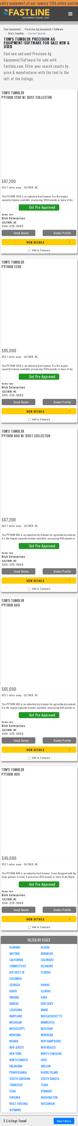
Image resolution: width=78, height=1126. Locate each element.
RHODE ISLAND (49, 1072)
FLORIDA (46, 972)
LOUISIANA (15, 1009)
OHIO (44, 1059)
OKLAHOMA (15, 1066)
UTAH (12, 1091)
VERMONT (46, 1091)
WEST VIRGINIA (18, 1103)
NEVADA (13, 1041)
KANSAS (14, 1003)
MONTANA (15, 1034)
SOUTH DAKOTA (50, 1078)
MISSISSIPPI (17, 1028)
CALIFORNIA (16, 959)
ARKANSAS (47, 953)
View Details (35, 242)
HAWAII (45, 984)
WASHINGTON (49, 1097)
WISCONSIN (48, 1103)
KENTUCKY (47, 1003)
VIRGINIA (14, 1097)
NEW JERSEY (16, 1047)
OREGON (46, 1066)
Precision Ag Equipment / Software (44, 29)
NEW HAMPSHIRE (51, 1041)
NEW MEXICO (48, 1047)
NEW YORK (15, 1053)
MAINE (44, 1009)
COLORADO (47, 959)
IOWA (44, 997)
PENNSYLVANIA (18, 1072)
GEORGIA (14, 984)
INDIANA (14, 997)
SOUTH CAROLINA (19, 1078)
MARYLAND (15, 1016)
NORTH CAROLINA (51, 1053)
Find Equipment (12, 29)
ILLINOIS (46, 991)
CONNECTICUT (17, 966)
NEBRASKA (47, 1034)
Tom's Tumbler (16, 33)
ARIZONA (14, 953)
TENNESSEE (16, 1084)
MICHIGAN (15, 1022)
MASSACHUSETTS (51, 1016)
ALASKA (45, 947)
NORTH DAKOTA (18, 1059)
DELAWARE (47, 966)
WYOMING (15, 1109)
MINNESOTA (47, 1022)
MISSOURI (47, 1028)
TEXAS (44, 1084)
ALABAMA (14, 947)
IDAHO (13, 991)
